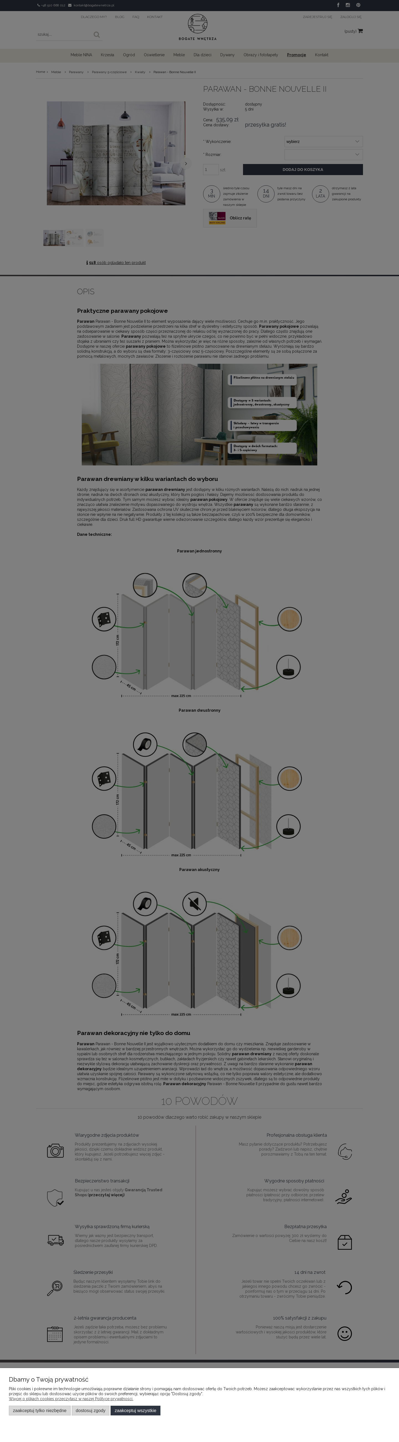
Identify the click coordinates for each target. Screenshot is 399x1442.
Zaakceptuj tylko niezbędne (39, 1410)
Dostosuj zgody (90, 1410)
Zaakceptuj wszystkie (135, 1410)
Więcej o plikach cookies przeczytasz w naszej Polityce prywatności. (71, 1399)
